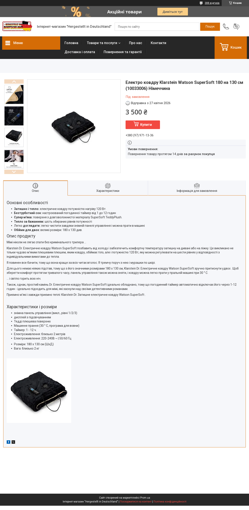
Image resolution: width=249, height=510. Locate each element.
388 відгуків (212, 3)
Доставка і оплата (80, 52)
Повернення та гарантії (123, 52)
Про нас (135, 43)
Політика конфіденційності (170, 501)
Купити (146, 125)
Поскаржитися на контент (136, 501)
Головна (71, 43)
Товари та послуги (102, 43)
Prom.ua (145, 497)
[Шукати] (210, 27)
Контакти (158, 43)
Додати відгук (236, 26)
